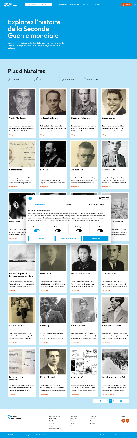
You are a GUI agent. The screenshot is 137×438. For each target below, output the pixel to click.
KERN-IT (44, 435)
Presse (92, 423)
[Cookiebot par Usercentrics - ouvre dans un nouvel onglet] (100, 198)
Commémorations (54, 416)
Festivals (51, 423)
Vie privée (118, 435)
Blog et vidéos (96, 5)
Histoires (85, 5)
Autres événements (55, 428)
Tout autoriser (95, 238)
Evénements (62, 5)
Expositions (52, 418)
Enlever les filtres (93, 79)
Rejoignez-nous (95, 421)
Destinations (74, 5)
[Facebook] (123, 421)
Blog (71, 426)
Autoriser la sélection (68, 238)
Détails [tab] (68, 204)
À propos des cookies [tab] (96, 204)
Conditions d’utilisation (107, 435)
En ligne (51, 426)
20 (121, 401)
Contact (92, 418)
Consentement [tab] (40, 204)
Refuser (41, 238)
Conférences (53, 421)
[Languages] (134, 4)
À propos (93, 416)
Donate (126, 5)
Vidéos (72, 423)
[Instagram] (127, 421)
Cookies (126, 435)
